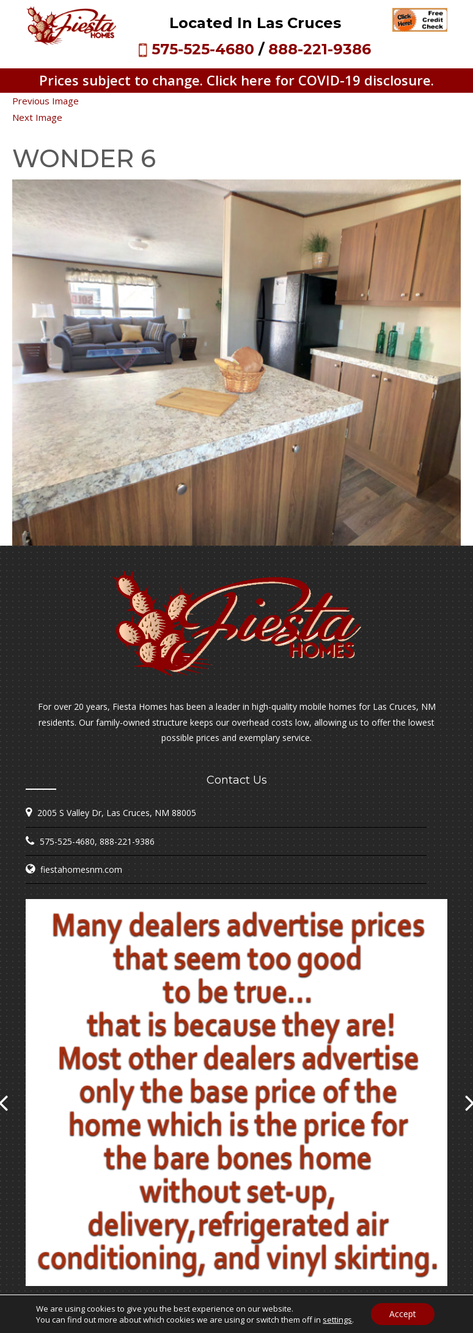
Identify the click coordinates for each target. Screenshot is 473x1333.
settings (337, 1319)
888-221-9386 (319, 49)
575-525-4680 (203, 49)
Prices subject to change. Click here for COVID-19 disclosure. (236, 80)
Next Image (37, 117)
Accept (402, 1314)
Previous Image (45, 101)
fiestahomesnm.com (81, 869)
